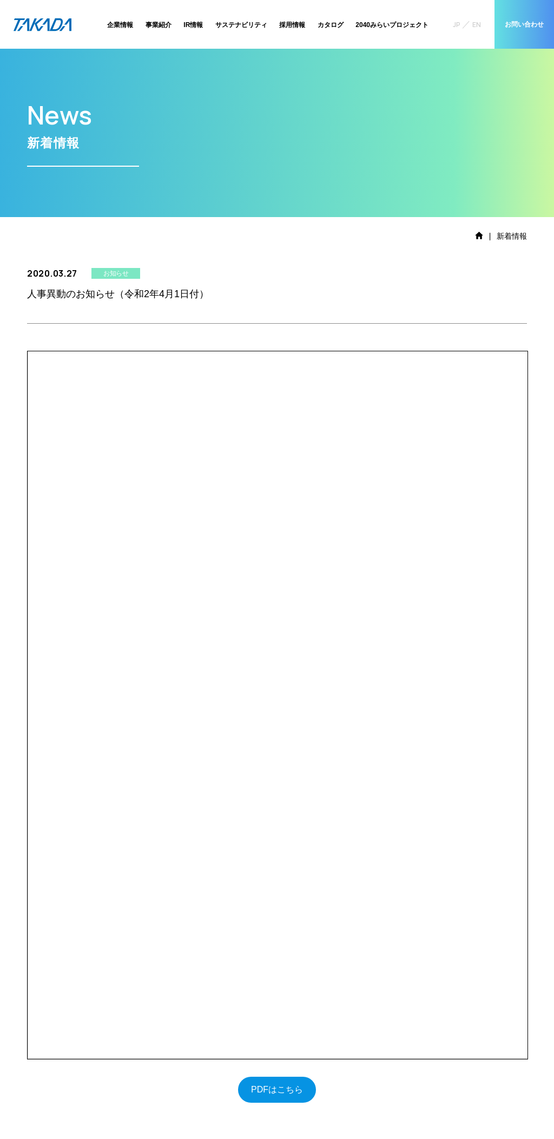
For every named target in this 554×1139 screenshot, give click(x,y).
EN (476, 24)
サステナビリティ (241, 25)
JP (456, 24)
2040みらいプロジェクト (391, 25)
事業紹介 (159, 25)
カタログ (331, 25)
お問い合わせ (524, 24)
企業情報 (120, 25)
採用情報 (292, 25)
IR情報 (193, 25)
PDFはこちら (277, 1089)
